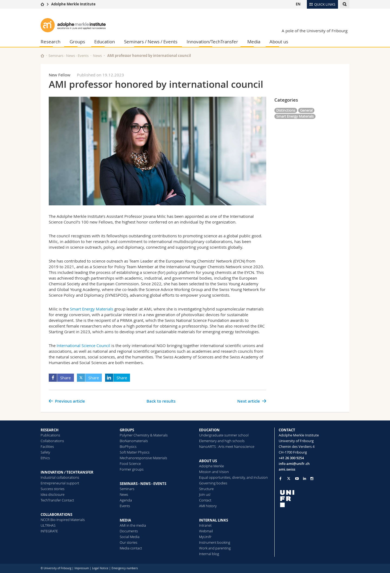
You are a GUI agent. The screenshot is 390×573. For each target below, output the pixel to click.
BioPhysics (128, 446)
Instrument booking (214, 542)
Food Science (130, 463)
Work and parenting (215, 548)
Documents (129, 531)
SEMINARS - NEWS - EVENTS (143, 483)
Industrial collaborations (60, 477)
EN (298, 4)
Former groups (132, 469)
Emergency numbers (125, 568)
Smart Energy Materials (91, 309)
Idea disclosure (52, 494)
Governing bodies (213, 483)
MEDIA (125, 520)
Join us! (204, 494)
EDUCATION (209, 430)
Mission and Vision (214, 471)
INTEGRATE (49, 531)
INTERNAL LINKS (213, 520)
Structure (206, 488)
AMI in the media (133, 525)
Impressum (81, 568)
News (97, 55)
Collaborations (52, 440)
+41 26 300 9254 (291, 457)
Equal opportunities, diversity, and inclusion (233, 477)
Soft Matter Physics (135, 452)
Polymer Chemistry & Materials (144, 435)
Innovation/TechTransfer (212, 41)
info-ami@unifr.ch (294, 463)
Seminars (127, 488)
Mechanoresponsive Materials (143, 457)
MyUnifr (205, 536)
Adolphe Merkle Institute (73, 4)
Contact (205, 500)
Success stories (52, 488)
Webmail (206, 531)
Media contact (131, 548)
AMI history (208, 505)
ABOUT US (208, 460)
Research (50, 41)
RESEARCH (49, 430)
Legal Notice (100, 568)
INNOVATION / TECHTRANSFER (67, 472)
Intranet (205, 525)
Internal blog (209, 553)
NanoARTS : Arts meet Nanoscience (226, 446)
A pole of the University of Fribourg (314, 30)
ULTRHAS (48, 525)
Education (104, 41)
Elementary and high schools (222, 440)
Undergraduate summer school (224, 435)
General (306, 110)
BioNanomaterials (134, 440)
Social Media (129, 536)
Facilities (47, 446)
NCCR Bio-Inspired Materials (63, 519)
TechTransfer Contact (57, 500)
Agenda (126, 500)
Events (125, 505)
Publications (50, 435)
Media (253, 41)
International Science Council (83, 345)
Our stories (128, 542)
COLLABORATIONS (56, 514)
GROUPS (127, 430)
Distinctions (285, 110)
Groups (77, 41)
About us (278, 41)
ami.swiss (287, 469)
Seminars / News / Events (150, 41)
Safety (45, 452)
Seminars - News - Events (68, 55)
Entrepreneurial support (60, 483)
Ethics (45, 457)
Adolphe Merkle (211, 466)
